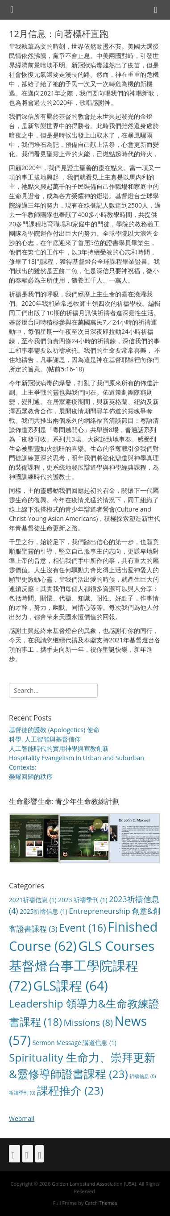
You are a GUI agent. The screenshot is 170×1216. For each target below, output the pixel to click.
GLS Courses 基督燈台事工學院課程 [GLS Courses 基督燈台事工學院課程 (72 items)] (81, 966)
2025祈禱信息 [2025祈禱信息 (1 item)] (43, 911)
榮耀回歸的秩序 (31, 776)
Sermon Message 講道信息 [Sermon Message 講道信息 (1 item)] (74, 1042)
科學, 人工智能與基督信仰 (45, 739)
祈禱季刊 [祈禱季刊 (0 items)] (22, 1093)
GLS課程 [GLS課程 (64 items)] (70, 985)
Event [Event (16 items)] (82, 927)
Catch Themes (101, 1202)
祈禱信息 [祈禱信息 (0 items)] (142, 1076)
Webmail (21, 1118)
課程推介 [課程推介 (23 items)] (70, 1090)
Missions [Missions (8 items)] (87, 1022)
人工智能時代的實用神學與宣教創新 (59, 748)
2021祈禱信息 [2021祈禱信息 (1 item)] (33, 899)
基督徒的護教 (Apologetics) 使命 (54, 729)
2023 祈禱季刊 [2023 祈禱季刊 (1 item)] (82, 899)
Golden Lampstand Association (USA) (94, 1183)
